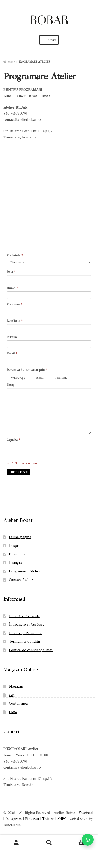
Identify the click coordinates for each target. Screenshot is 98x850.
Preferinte (15, 255)
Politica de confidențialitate (31, 650)
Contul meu (18, 703)
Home (11, 61)
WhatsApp (16, 378)
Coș (11, 695)
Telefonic (59, 378)
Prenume (14, 304)
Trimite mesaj (18, 472)
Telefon (12, 337)
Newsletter (17, 554)
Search (49, 842)
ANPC (61, 819)
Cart (76, 839)
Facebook (86, 813)
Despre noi (18, 546)
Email (12, 353)
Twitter (48, 819)
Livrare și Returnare (25, 633)
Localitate (14, 321)
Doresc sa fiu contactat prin (27, 370)
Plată (13, 712)
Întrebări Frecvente (24, 616)
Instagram (17, 563)
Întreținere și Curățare (26, 624)
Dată (11, 272)
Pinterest (32, 819)
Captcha (13, 440)
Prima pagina (20, 537)
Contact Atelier (21, 580)
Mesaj (10, 385)
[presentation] (39, 451)
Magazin (16, 686)
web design (78, 819)
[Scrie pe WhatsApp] (88, 840)
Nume (12, 288)
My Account (16, 842)
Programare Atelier (24, 571)
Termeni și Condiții (24, 641)
